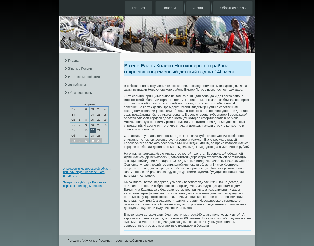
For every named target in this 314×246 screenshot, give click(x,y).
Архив (198, 8)
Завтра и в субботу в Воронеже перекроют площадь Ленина (84, 184)
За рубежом (77, 85)
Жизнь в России (80, 68)
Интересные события (84, 76)
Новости (169, 8)
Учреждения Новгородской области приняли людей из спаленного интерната (87, 172)
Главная (138, 8)
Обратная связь (233, 8)
